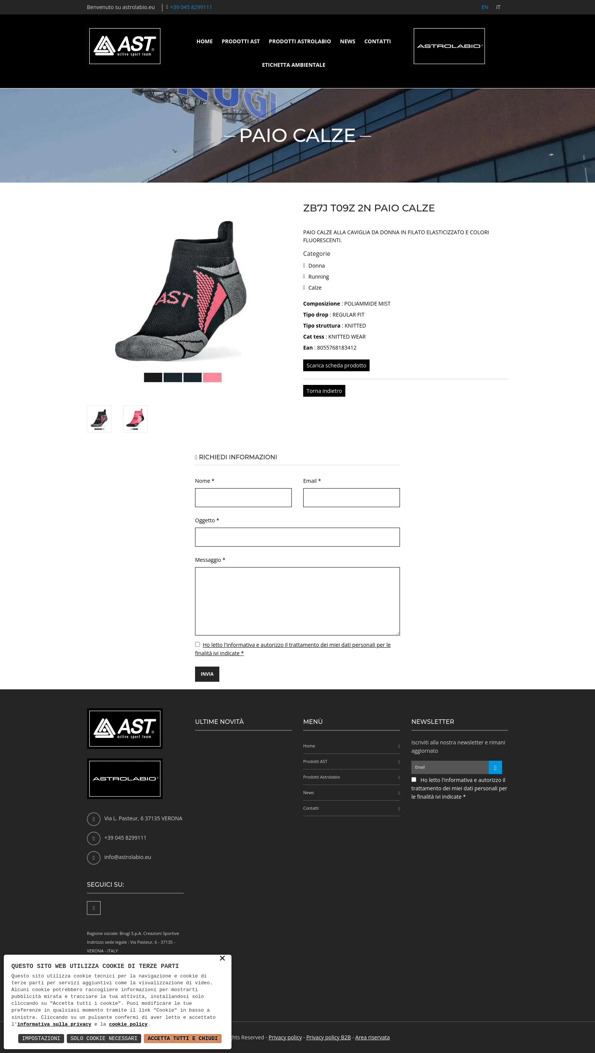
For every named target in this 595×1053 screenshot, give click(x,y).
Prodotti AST (241, 41)
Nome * (204, 480)
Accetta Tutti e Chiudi (183, 1038)
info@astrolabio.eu (127, 857)
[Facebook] (94, 908)
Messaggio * (210, 559)
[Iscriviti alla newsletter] (495, 767)
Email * (312, 480)
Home (205, 41)
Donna (317, 265)
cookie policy (128, 1024)
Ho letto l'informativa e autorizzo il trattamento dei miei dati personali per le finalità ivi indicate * (459, 788)
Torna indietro (324, 390)
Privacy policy (285, 1037)
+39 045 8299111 (191, 7)
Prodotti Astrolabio (300, 41)
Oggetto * (207, 520)
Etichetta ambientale (293, 64)
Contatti (377, 41)
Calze (315, 287)
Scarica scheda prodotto (336, 365)
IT (498, 7)
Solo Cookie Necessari (104, 1038)
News (347, 41)
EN (485, 7)
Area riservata (372, 1037)
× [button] (222, 959)
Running (319, 276)
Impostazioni (41, 1038)
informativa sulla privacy (54, 1024)
